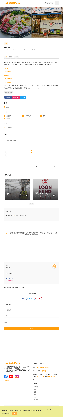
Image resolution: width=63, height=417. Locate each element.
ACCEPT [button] (14, 413)
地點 (9, 56)
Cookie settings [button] (6, 413)
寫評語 (13, 56)
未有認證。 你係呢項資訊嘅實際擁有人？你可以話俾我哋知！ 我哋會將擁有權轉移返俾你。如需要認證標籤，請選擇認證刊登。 (31, 234)
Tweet (31, 299)
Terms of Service (51, 377)
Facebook (8, 98)
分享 (23, 299)
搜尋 (31, 329)
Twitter (23, 98)
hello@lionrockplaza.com (43, 368)
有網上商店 (27, 116)
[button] (6, 152)
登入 (15, 216)
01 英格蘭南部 (10, 128)
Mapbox (42, 167)
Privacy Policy (40, 377)
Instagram (15, 98)
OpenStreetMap (48, 167)
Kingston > (7, 75)
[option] (47, 22)
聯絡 (35, 397)
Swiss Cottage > (8, 79)
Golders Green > (8, 72)
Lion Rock (9, 268)
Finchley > (6, 68)
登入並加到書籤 (31, 294)
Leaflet (37, 167)
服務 (35, 395)
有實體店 (8, 116)
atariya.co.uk (8, 92)
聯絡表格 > (44, 371)
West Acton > (7, 82)
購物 (6, 43)
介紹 (5, 56)
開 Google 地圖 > (12, 141)
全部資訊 (36, 387)
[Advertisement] (31, 250)
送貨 (44, 116)
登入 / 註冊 (49, 3)
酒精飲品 (8, 119)
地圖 (35, 390)
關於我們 (6, 381)
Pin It (38, 299)
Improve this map (54, 167)
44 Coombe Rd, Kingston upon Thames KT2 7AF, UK (20, 50)
